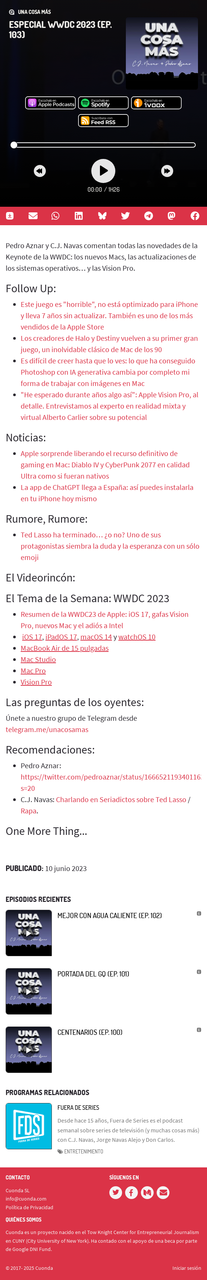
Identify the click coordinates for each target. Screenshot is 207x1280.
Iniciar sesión (186, 1268)
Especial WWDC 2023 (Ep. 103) (60, 29)
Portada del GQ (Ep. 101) (93, 973)
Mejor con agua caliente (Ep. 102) (109, 915)
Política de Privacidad (29, 1207)
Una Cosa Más (34, 12)
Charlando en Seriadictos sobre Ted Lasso (121, 799)
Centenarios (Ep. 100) (89, 1032)
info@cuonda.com (26, 1198)
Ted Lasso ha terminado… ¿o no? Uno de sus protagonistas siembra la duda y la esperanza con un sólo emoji (110, 546)
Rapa (28, 810)
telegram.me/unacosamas (47, 729)
